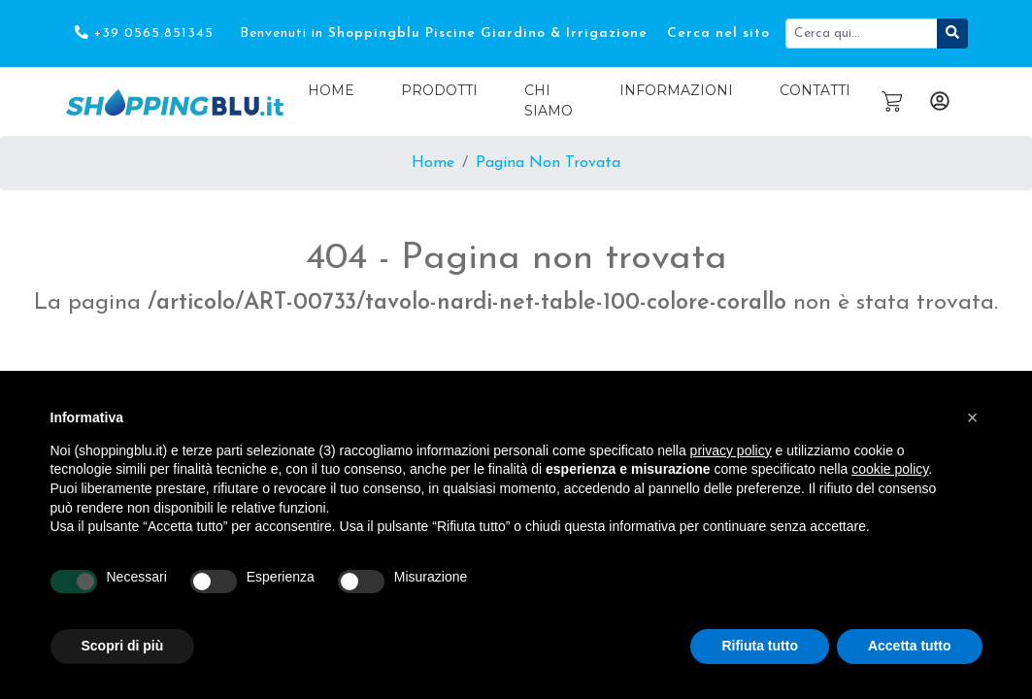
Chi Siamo (548, 100)
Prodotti (439, 90)
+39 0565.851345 (144, 33)
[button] (972, 417)
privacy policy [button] (731, 450)
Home (331, 90)
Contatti (815, 90)
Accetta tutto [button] (909, 645)
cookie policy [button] (889, 469)
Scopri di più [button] (123, 645)
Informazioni (676, 90)
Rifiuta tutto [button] (759, 645)
